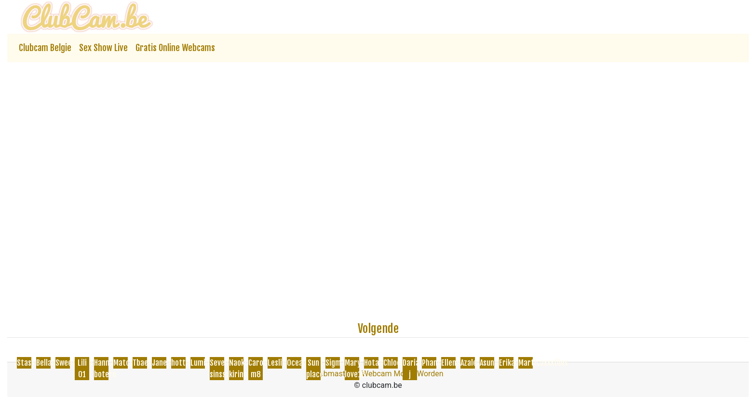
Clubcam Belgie (45, 47)
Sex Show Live (103, 47)
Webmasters (334, 373)
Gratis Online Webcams (175, 47)
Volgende (378, 328)
